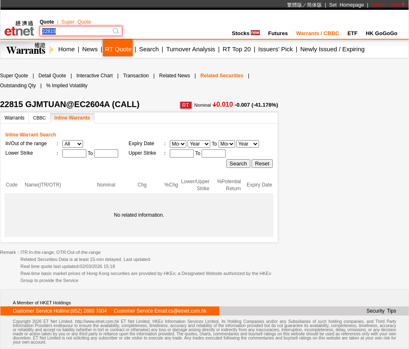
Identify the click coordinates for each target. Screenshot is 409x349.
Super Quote (76, 22)
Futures (278, 33)
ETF (352, 33)
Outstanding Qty (18, 85)
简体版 (314, 5)
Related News (174, 76)
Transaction (136, 76)
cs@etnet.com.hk (187, 311)
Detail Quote (52, 76)
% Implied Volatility (67, 85)
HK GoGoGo (381, 33)
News (90, 49)
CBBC (39, 117)
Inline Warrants (72, 118)
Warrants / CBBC (317, 33)
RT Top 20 (237, 49)
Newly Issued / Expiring (332, 49)
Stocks (246, 33)
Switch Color (388, 5)
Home (66, 49)
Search (149, 49)
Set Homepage (346, 5)
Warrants (14, 118)
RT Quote (118, 49)
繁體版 (294, 5)
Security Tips (381, 311)
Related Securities (221, 76)
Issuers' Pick (275, 49)
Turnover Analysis (190, 49)
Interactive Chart (94, 76)
